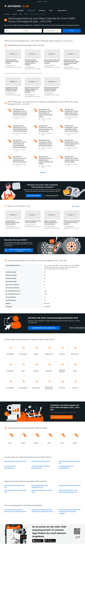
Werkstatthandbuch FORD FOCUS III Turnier (15, 461)
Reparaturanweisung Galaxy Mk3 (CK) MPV (70, 485)
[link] (20, 10)
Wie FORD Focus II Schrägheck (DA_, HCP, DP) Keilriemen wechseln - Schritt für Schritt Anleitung (72, 159)
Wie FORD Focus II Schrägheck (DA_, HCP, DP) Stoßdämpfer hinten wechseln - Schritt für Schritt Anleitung (46, 160)
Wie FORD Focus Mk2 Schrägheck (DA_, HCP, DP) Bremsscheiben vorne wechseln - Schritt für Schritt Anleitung (46, 113)
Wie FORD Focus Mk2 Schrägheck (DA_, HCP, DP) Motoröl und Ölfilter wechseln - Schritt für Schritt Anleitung (20, 128)
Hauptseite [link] (6, 14)
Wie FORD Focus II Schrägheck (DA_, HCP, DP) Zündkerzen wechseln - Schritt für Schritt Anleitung (19, 159)
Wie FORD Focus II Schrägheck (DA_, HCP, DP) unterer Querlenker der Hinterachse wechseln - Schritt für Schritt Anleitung (19, 143)
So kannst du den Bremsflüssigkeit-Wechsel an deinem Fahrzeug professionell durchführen (69, 511)
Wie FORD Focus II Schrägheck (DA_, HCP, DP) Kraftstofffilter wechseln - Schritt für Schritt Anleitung (71, 128)
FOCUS (26, 14)
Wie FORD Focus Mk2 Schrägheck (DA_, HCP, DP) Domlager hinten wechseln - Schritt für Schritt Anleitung (45, 142)
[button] (51, 10)
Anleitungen (14, 14)
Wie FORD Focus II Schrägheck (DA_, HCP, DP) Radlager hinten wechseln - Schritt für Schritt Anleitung (71, 112)
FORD (20, 14)
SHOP (39, 1)
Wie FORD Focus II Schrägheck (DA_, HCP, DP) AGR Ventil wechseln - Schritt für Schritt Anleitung (46, 128)
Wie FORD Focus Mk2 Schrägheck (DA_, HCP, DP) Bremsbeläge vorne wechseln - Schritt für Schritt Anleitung (20, 112)
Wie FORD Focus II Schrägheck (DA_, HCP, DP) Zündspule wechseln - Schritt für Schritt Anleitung (72, 142)
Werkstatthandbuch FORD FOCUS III (40, 461)
